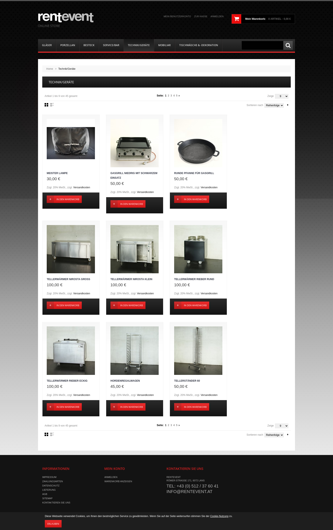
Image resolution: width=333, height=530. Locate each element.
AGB (44, 494)
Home (49, 68)
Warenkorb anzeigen (118, 481)
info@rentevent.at (189, 492)
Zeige (270, 96)
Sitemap (47, 498)
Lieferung (49, 490)
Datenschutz (50, 486)
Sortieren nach (255, 105)
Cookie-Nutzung (219, 516)
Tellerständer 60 (187, 381)
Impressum (49, 477)
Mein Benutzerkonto (177, 16)
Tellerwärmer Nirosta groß (68, 279)
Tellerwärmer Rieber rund (194, 279)
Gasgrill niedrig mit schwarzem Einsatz (133, 176)
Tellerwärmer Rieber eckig (67, 381)
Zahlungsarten (52, 481)
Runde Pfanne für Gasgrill (194, 173)
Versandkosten (81, 187)
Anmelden (217, 16)
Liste (52, 104)
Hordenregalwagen (125, 381)
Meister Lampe (57, 173)
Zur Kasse (200, 16)
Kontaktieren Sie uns (56, 503)
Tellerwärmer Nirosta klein (131, 279)
